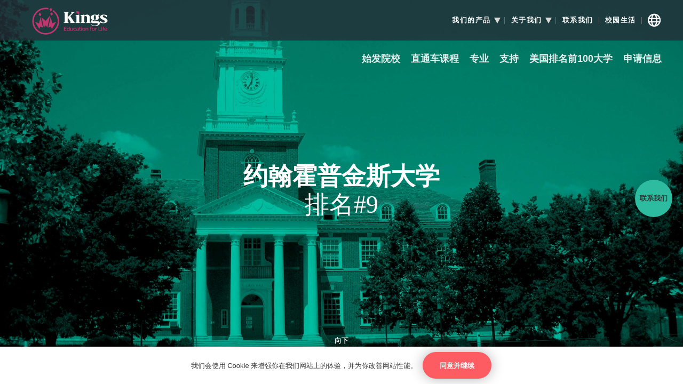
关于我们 (526, 20)
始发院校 (381, 59)
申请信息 (642, 59)
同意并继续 (457, 366)
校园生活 (620, 20)
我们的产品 (471, 20)
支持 (509, 59)
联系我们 (577, 20)
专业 (479, 59)
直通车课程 (435, 59)
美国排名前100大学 (571, 59)
